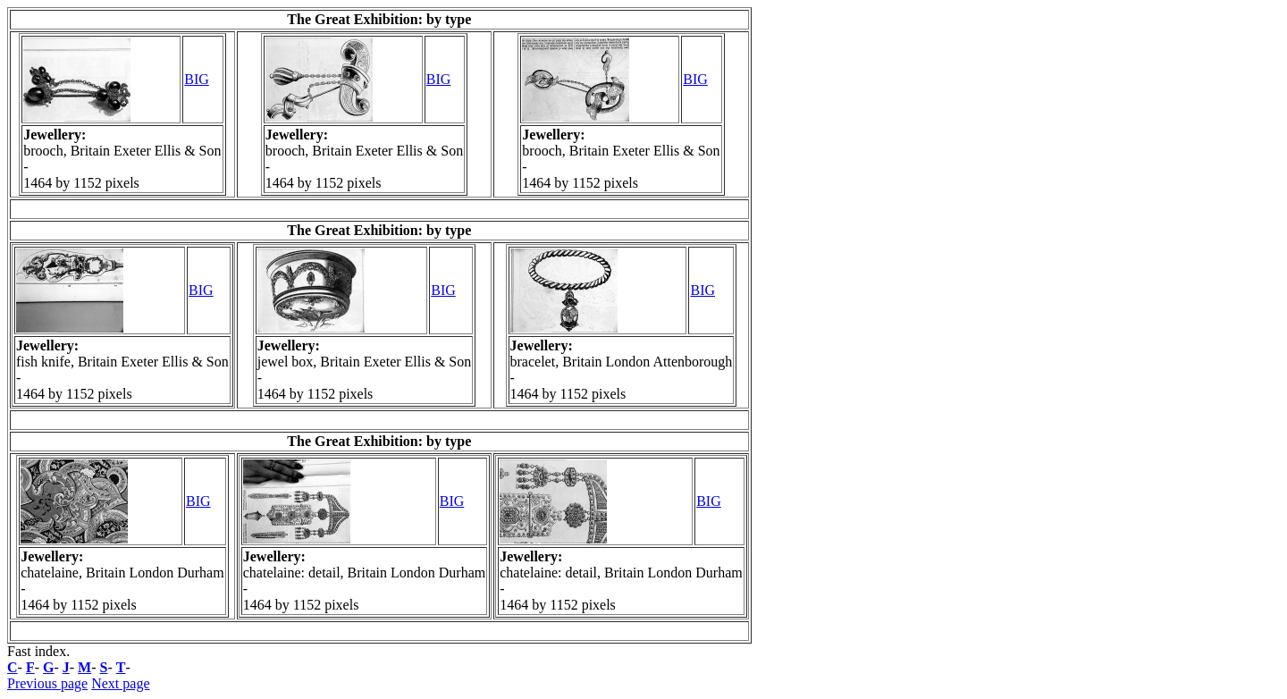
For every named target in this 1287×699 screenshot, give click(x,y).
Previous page (47, 683)
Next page (120, 683)
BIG (196, 79)
